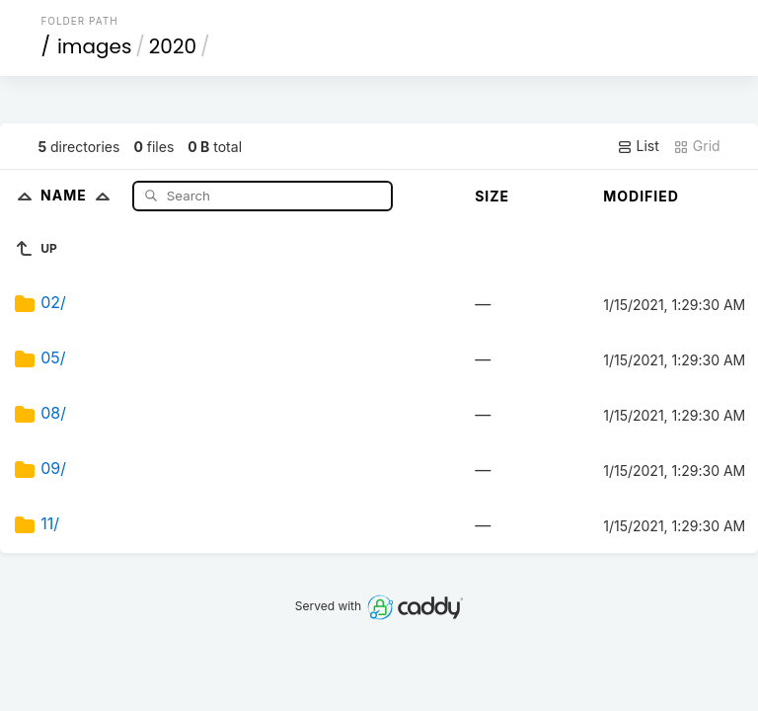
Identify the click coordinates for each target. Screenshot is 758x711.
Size (492, 196)
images (94, 46)
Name (79, 195)
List (638, 146)
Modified (641, 196)
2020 (172, 46)
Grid (696, 146)
